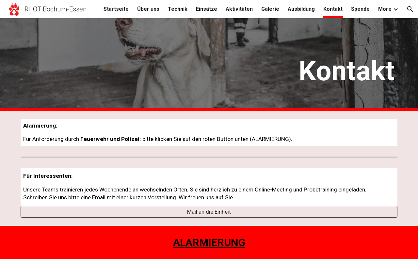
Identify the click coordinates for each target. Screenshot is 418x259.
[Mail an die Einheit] (209, 212)
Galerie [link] (270, 9)
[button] (410, 9)
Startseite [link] (116, 9)
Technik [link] (177, 9)
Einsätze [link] (206, 9)
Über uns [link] (148, 9)
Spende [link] (360, 9)
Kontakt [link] (333, 9)
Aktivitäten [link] (239, 9)
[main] (273, 65)
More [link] (385, 9)
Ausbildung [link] (301, 9)
